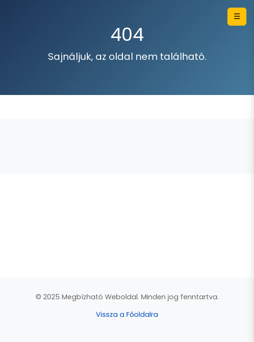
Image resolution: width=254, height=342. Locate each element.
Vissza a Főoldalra (127, 314)
